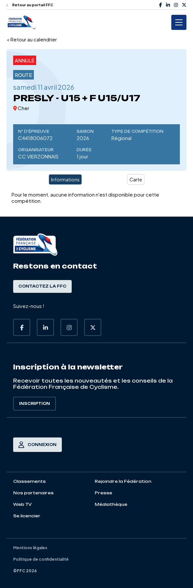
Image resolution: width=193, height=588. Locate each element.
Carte (136, 179)
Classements (29, 481)
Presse (103, 492)
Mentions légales (30, 547)
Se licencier (26, 515)
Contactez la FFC (42, 286)
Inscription (34, 403)
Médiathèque (111, 504)
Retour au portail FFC (30, 5)
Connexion (37, 444)
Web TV (22, 504)
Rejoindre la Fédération (123, 481)
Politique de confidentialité (41, 559)
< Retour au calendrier (32, 39)
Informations (65, 179)
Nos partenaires (33, 492)
